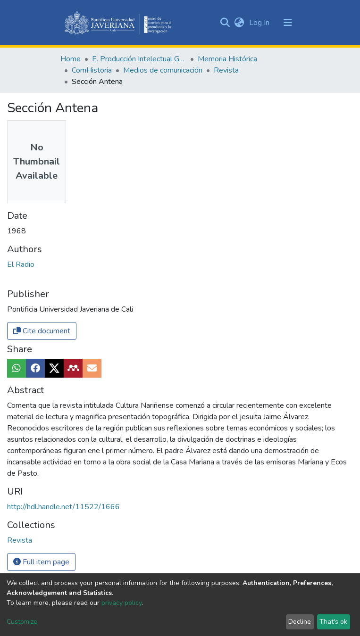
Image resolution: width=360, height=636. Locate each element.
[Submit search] (225, 23)
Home (70, 59)
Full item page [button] (41, 562)
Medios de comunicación (162, 70)
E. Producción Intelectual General (139, 59)
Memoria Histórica (227, 59)
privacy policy (121, 602)
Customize (22, 621)
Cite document (41, 331)
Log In (260, 22)
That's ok (333, 621)
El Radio (20, 264)
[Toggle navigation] (288, 23)
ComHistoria (92, 70)
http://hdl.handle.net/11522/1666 (63, 507)
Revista (226, 70)
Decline (299, 621)
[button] (239, 22)
